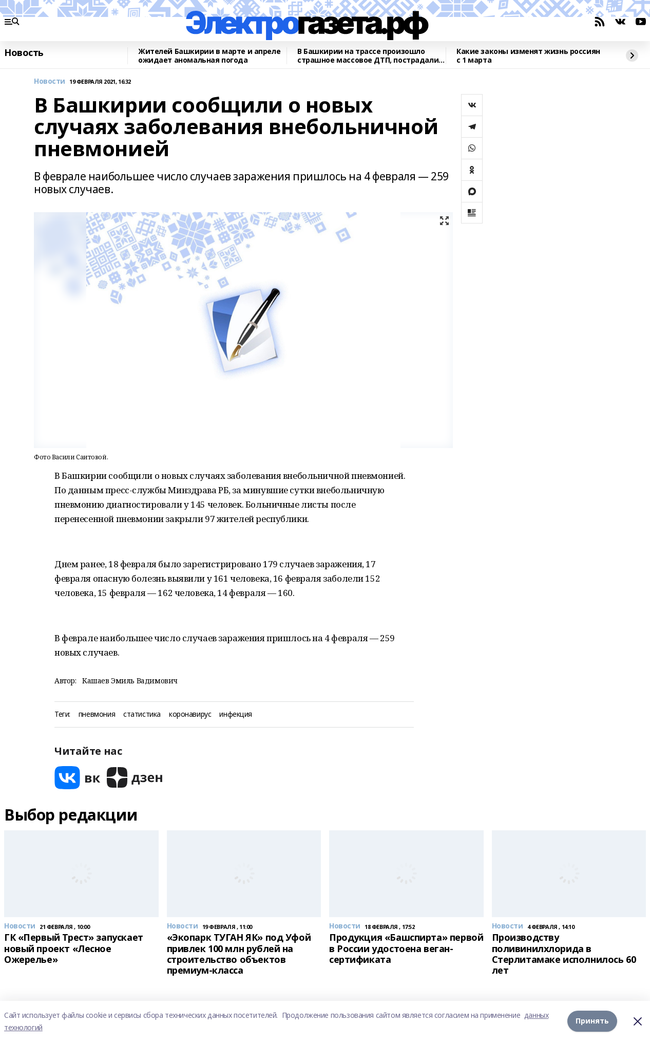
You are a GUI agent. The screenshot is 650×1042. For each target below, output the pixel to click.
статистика (142, 714)
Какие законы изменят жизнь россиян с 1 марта (528, 55)
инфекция (235, 714)
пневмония (97, 714)
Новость (24, 53)
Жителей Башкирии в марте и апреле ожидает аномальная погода (209, 55)
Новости (49, 81)
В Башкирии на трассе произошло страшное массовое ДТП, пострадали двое (367, 55)
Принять (592, 1021)
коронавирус (190, 714)
